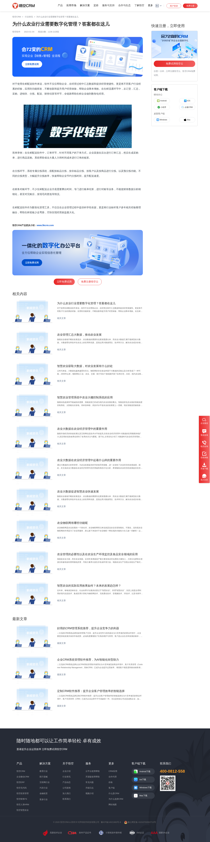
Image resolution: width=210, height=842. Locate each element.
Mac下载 (143, 795)
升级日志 (90, 788)
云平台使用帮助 (93, 771)
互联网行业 (45, 782)
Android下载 (144, 771)
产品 (60, 5)
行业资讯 (67, 777)
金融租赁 (44, 793)
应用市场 (71, 5)
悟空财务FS (22, 799)
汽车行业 (44, 788)
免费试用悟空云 (174, 63)
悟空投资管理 (23, 793)
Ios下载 (142, 779)
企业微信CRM (23, 777)
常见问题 (90, 782)
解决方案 (85, 5)
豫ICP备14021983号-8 (111, 822)
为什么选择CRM (116, 799)
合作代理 (113, 777)
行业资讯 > (30, 17)
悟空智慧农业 (23, 810)
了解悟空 (139, 5)
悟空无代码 (22, 788)
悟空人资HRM (23, 804)
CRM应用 (113, 771)
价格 (111, 782)
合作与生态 (124, 5)
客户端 (112, 788)
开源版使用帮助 (93, 777)
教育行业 (44, 771)
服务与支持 (108, 5)
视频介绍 (90, 793)
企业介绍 (67, 771)
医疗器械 (44, 777)
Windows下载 (145, 787)
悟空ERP (21, 782)
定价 (96, 5)
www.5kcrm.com (45, 225)
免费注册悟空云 (89, 281)
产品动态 (67, 782)
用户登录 (174, 6)
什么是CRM (114, 793)
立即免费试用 (64, 281)
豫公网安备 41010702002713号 (140, 822)
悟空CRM (16, 17)
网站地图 (113, 804)
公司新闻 (67, 788)
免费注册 (190, 6)
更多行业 (44, 799)
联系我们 (67, 799)
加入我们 (67, 793)
